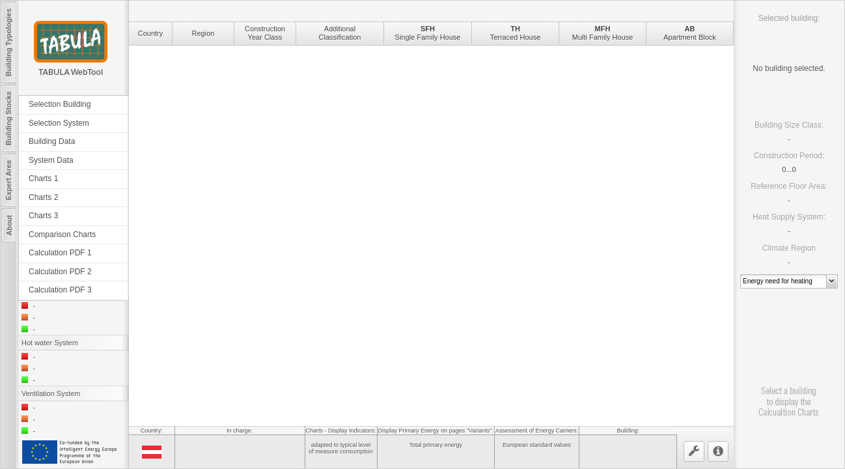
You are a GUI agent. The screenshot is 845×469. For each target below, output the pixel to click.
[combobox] (783, 281)
